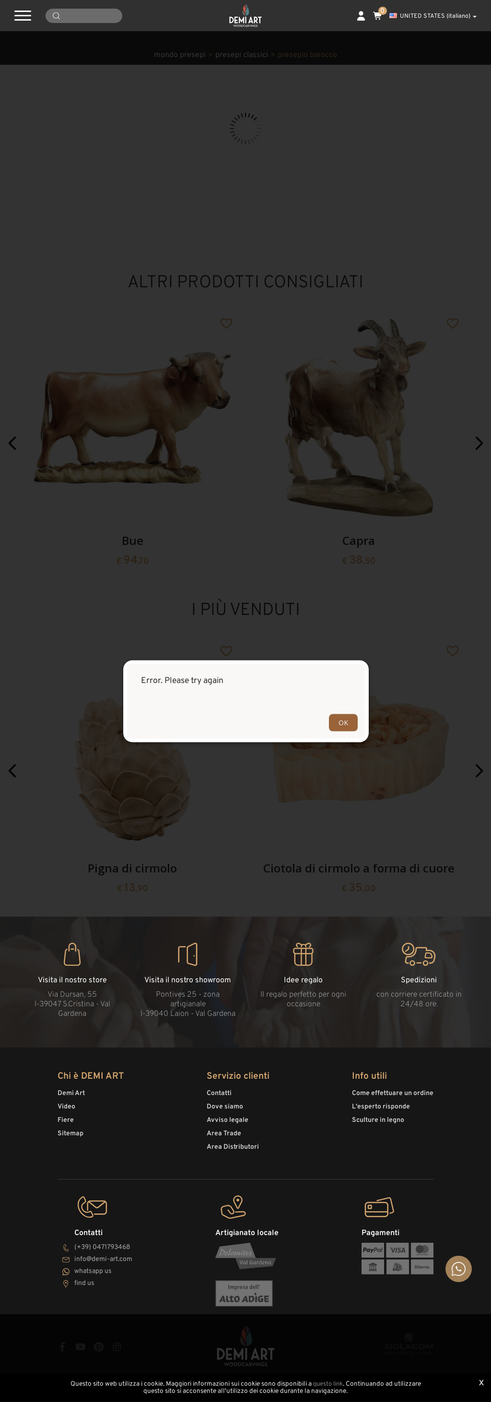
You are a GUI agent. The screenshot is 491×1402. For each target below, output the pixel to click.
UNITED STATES (433, 16)
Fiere (66, 1124)
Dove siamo (225, 1111)
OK (343, 722)
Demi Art (71, 1098)
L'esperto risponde (381, 1111)
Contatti (219, 1098)
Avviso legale (227, 1124)
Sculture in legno (378, 1124)
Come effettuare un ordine (392, 1098)
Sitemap (70, 1138)
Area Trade (224, 1138)
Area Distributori (233, 1151)
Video (66, 1111)
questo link (328, 1384)
